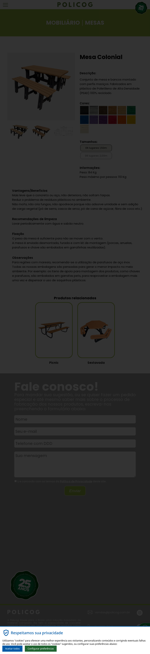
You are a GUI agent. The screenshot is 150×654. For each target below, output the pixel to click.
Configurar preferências (41, 648)
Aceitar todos (12, 648)
